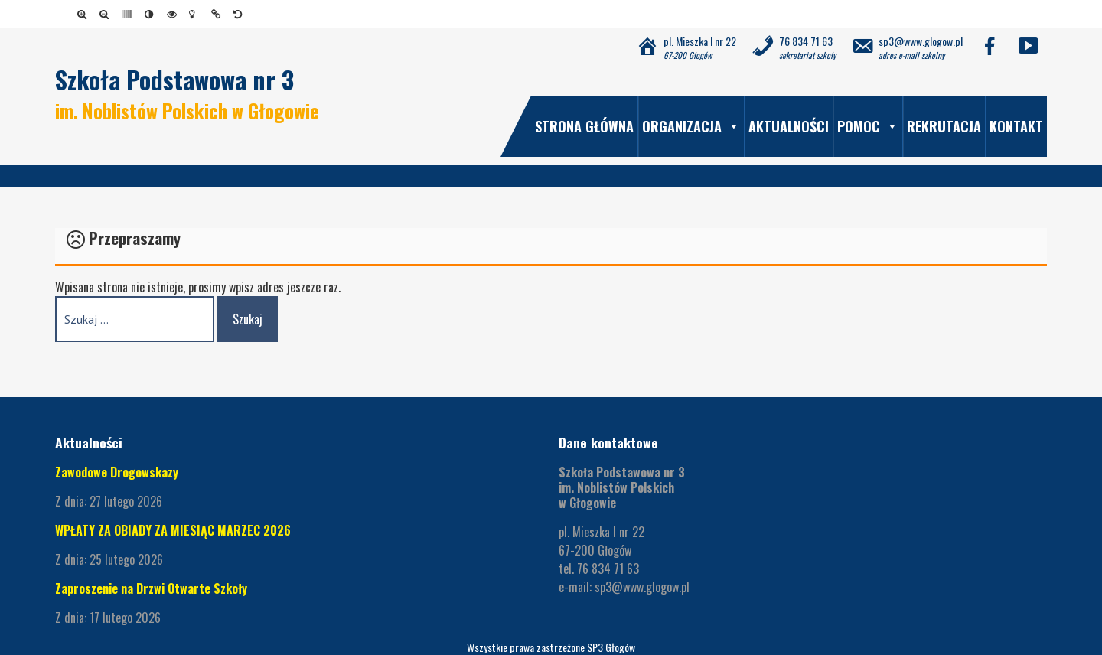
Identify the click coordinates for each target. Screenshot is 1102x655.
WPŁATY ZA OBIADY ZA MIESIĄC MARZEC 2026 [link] (173, 530)
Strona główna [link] (584, 126)
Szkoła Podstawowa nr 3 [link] (174, 79)
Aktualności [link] (788, 126)
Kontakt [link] (1016, 126)
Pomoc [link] (867, 126)
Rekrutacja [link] (944, 126)
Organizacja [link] (691, 126)
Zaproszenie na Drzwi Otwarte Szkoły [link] (151, 588)
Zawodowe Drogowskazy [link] (116, 472)
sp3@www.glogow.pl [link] (642, 587)
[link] (84, 13)
